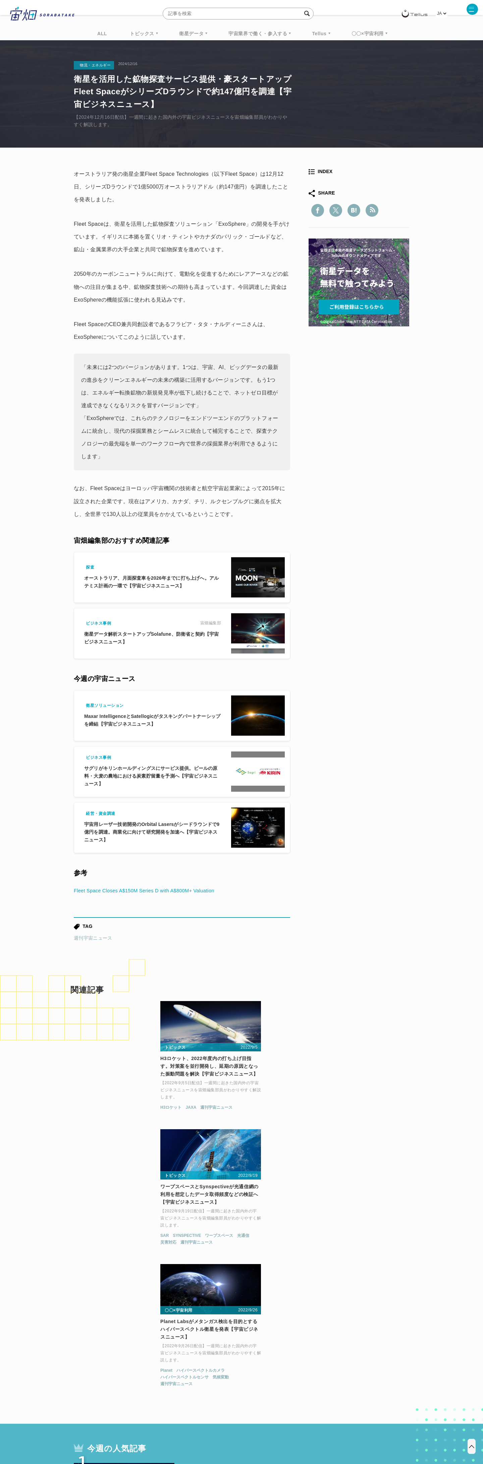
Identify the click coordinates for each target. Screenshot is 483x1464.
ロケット (227, 1365)
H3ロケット (82, 1112)
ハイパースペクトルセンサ (331, 1119)
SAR (194, 1112)
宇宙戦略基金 (263, 1365)
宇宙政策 (299, 1365)
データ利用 (384, 1352)
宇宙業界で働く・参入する (257, 33)
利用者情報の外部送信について (277, 1428)
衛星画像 (351, 1352)
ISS (132, 1365)
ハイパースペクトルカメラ (347, 1112)
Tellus (319, 33)
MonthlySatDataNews (268, 1352)
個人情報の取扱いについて (221, 1428)
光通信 (272, 1112)
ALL (102, 33)
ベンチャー (317, 1352)
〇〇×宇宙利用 (368, 33)
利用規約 (186, 1428)
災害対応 (198, 1119)
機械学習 (107, 1365)
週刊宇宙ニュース (93, 938)
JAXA (102, 1112)
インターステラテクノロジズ (353, 1365)
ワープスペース (248, 1112)
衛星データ (191, 33)
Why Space (217, 1352)
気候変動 (367, 1119)
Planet (313, 1112)
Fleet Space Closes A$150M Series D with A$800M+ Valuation (151, 890)
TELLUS (147, 1352)
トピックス (142, 33)
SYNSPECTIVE (216, 1112)
